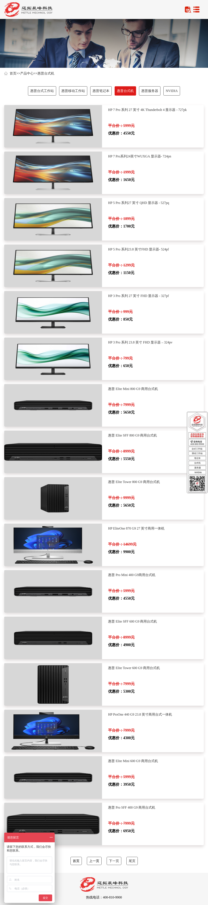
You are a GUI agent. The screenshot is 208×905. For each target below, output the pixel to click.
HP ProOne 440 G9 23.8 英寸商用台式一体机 (140, 714)
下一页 (114, 861)
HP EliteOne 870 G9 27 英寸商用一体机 (136, 528)
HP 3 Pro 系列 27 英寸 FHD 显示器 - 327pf (138, 296)
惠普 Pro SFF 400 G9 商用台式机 (131, 807)
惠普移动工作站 (73, 91)
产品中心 (27, 73)
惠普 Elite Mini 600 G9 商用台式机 (133, 761)
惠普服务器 (149, 91)
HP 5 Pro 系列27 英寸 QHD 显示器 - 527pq (138, 203)
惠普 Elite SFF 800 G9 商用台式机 (132, 435)
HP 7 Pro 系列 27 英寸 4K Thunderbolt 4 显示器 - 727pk (147, 110)
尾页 (132, 861)
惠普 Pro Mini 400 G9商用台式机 (131, 575)
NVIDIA (172, 91)
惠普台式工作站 (42, 91)
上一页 (94, 861)
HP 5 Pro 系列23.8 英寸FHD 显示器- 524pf (138, 249)
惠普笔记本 (101, 91)
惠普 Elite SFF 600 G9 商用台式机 (132, 621)
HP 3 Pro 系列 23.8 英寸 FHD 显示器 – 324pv (140, 342)
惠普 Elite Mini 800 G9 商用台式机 (133, 389)
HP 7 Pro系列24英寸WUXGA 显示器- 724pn (139, 156)
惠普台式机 (45, 73)
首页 (13, 73)
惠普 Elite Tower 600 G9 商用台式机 (134, 668)
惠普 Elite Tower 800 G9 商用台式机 (134, 482)
